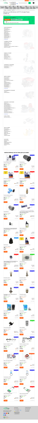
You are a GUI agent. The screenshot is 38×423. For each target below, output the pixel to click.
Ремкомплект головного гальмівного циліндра (11, 46)
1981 (8, 22)
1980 (6, 22)
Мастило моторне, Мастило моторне (25, 246)
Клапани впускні (6, 78)
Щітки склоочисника (7, 117)
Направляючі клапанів (7, 83)
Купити (5, 185)
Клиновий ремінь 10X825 (7, 380)
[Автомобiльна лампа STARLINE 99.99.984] (27, 191)
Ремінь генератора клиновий (8, 397)
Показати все (6, 39)
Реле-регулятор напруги (7, 330)
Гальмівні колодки (6, 36)
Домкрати (5, 141)
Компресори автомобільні (8, 142)
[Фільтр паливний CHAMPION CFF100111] (27, 326)
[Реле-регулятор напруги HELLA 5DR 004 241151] (11, 326)
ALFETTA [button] (20, 19)
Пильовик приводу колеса (7, 162)
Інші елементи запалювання (8, 109)
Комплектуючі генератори (8, 111)
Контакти (30, 0)
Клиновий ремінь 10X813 (23, 380)
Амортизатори (6, 54)
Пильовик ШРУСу (6, 67)
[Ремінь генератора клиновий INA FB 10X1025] (11, 393)
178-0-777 (12, 2)
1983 (12, 22)
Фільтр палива (6, 313)
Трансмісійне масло (7, 29)
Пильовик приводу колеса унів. (8, 195)
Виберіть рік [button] (7, 19)
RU (5, 0)
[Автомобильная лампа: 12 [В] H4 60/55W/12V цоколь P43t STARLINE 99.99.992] (11, 292)
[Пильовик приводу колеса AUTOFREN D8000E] (11, 158)
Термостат (5, 91)
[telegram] (4, 419)
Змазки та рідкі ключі (7, 133)
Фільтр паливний (22, 330)
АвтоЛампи (6, 110)
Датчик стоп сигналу (7, 47)
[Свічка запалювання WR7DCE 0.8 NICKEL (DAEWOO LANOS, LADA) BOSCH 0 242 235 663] (27, 208)
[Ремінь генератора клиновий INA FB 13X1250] (27, 393)
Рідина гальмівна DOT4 (23, 229)
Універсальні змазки (7, 135)
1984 (14, 22)
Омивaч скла (6, 132)
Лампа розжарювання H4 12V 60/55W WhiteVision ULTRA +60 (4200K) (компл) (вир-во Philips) (11, 263)
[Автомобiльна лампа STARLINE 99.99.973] (27, 292)
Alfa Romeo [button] (14, 19)
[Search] (29, 3)
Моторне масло (6, 28)
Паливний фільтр (6, 35)
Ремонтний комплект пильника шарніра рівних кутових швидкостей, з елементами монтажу (10, 229)
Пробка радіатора (6, 92)
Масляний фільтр (6, 33)
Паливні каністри (6, 143)
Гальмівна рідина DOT (7, 31)
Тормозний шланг (6, 45)
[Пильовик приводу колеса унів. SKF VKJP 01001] (11, 191)
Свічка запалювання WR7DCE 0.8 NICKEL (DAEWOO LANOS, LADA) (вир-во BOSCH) (27, 213)
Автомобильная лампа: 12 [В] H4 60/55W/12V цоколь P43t (10, 297)
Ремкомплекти (6, 66)
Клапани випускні (6, 79)
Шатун (5, 81)
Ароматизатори (6, 140)
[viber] (5, 419)
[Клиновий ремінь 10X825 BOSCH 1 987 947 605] (11, 376)
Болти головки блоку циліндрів (8, 80)
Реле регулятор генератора (8, 112)
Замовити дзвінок (16, 416)
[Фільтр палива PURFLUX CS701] (11, 309)
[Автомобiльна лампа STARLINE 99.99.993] (27, 275)
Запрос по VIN (27, 0)
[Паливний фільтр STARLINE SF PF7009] (11, 208)
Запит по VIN (17, 417)
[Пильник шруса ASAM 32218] (11, 242)
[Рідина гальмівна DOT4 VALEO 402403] (27, 225)
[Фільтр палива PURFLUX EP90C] (27, 309)
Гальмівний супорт (7, 44)
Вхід (33, 0)
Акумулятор (6, 103)
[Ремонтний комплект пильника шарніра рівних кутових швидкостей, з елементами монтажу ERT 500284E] (11, 225)
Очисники (5, 134)
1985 (16, 22)
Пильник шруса (6, 246)
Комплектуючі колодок (7, 43)
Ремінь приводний (7, 84)
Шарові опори (6, 55)
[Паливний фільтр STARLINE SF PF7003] (27, 158)
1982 (10, 22)
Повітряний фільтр (7, 34)
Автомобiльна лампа (23, 195)
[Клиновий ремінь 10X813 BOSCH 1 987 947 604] (27, 376)
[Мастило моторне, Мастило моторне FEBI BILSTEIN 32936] (27, 242)
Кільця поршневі (6, 77)
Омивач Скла (6, 32)
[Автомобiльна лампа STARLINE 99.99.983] (11, 275)
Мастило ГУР (6, 30)
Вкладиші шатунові (7, 82)
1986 (17, 22)
